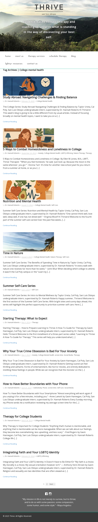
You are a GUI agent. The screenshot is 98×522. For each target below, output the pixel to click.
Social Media (68, 355)
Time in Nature (13, 253)
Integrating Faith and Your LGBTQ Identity (31, 452)
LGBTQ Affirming (67, 153)
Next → (52, 484)
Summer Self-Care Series (19, 286)
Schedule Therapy (58, 56)
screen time (59, 355)
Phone (45, 388)
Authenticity (37, 388)
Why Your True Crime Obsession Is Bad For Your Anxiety (40, 351)
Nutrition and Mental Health (22, 201)
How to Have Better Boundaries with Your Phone (35, 384)
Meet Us (19, 56)
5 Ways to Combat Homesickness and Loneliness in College (42, 149)
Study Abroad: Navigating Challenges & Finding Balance (40, 97)
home (8, 56)
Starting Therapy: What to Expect (25, 318)
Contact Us (32, 64)
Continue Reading (10, 121)
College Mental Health (44, 101)
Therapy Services (36, 56)
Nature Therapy (79, 153)
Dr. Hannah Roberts (12, 101)
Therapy (89, 153)
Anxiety (40, 153)
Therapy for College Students (22, 416)
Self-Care (54, 205)
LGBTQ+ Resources (13, 64)
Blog (73, 56)
